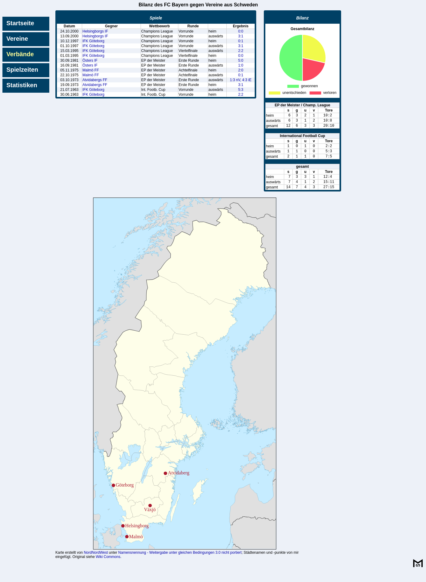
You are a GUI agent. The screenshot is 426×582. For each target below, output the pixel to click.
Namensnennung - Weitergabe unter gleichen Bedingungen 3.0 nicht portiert (180, 563)
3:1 (240, 36)
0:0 (240, 31)
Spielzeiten (22, 69)
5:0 (240, 60)
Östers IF (89, 60)
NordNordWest (96, 563)
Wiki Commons (108, 568)
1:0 (240, 65)
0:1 (240, 41)
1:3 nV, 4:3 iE (241, 80)
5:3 (240, 90)
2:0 (240, 70)
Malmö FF (90, 70)
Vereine (17, 38)
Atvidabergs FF (94, 80)
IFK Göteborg (93, 41)
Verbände (20, 54)
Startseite (20, 23)
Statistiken (21, 85)
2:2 (240, 51)
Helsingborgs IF (95, 31)
